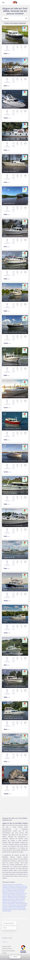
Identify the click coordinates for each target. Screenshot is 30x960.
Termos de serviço (7, 948)
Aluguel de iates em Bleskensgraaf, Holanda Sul (14, 889)
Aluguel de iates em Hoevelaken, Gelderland (13, 902)
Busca (15, 18)
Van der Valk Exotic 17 (11, 171)
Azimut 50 (7, 107)
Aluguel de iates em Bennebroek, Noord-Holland (14, 896)
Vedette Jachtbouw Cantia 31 (13, 75)
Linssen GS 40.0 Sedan (11, 42)
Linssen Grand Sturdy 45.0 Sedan (14, 396)
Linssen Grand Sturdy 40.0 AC (13, 654)
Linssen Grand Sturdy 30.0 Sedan (14, 268)
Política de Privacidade (8, 951)
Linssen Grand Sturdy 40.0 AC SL (14, 750)
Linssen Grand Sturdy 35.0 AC (13, 718)
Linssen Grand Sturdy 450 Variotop (15, 332)
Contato (4, 953)
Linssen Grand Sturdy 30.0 (12, 300)
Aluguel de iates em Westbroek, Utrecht (13, 895)
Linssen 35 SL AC (9, 557)
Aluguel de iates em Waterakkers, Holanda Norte (14, 910)
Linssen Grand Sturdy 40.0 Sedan (14, 461)
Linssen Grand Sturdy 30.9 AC (13, 235)
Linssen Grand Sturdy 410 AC (13, 525)
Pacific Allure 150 (9, 203)
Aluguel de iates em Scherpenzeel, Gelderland (13, 901)
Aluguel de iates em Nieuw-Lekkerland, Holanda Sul (14, 886)
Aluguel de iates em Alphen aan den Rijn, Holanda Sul (14, 894)
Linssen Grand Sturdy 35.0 (12, 429)
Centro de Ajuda (6, 946)
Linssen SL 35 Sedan (10, 493)
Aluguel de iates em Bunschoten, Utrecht (14, 904)
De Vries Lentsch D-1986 (11, 139)
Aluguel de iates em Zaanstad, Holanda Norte (14, 905)
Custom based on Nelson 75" (13, 783)
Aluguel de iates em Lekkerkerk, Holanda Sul (14, 888)
